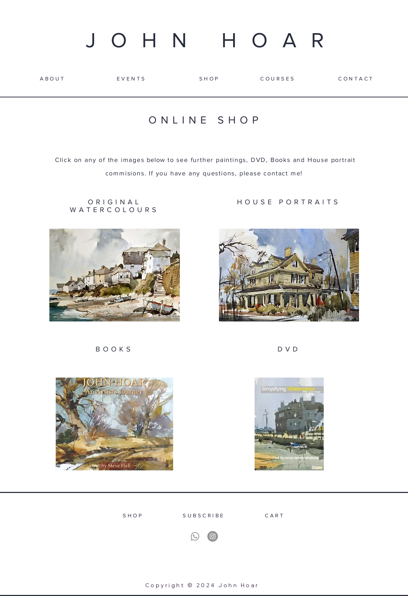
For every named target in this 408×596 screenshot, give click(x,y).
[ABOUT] (53, 78)
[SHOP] (209, 78)
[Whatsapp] (195, 536)
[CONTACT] (356, 78)
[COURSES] (278, 78)
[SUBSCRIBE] (204, 515)
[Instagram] (212, 536)
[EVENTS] (131, 78)
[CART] (275, 515)
